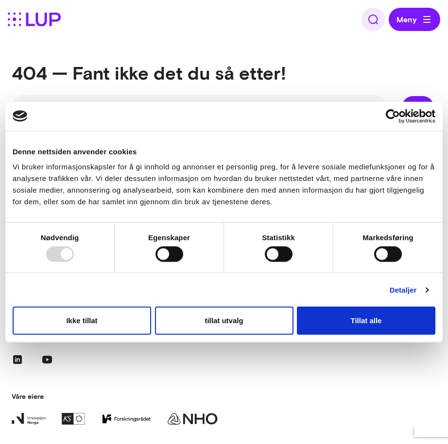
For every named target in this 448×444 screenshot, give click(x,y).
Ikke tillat (81, 320)
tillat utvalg (224, 320)
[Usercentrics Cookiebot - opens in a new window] (392, 116)
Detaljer (403, 289)
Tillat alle (366, 320)
